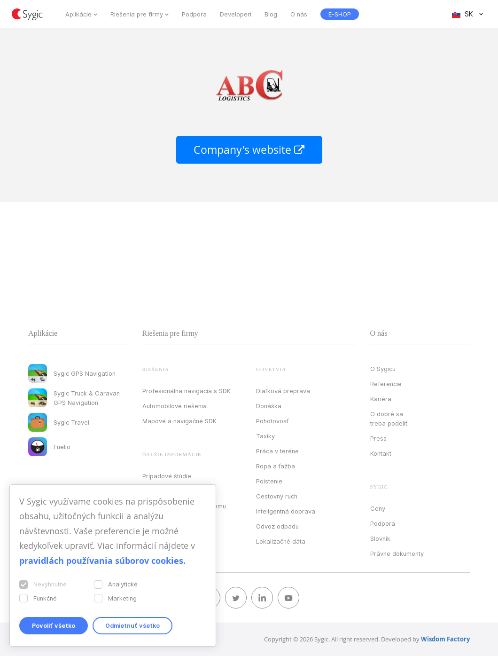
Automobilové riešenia (174, 406)
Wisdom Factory (445, 639)
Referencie (386, 383)
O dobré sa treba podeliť (388, 418)
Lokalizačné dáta (280, 541)
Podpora (194, 14)
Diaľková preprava (283, 391)
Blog (271, 14)
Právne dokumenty (397, 553)
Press (378, 438)
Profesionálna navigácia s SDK (186, 391)
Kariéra (380, 399)
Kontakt (380, 453)
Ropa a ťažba (275, 466)
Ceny (377, 508)
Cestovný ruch (276, 496)
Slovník (380, 538)
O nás (298, 14)
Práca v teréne (277, 451)
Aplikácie (78, 14)
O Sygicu (383, 368)
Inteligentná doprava (285, 511)
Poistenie (269, 481)
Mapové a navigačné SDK (179, 421)
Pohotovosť (272, 421)
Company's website (249, 149)
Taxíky (265, 436)
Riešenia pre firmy (136, 14)
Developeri (235, 14)
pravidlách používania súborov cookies (101, 561)
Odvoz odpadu (277, 526)
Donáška (268, 406)
